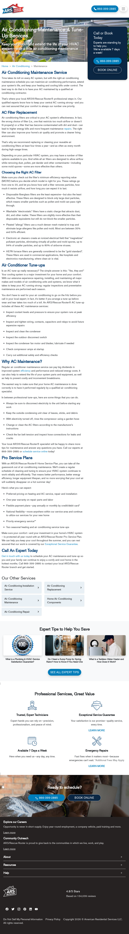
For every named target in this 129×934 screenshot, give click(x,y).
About (7, 857)
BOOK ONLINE (107, 70)
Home (5, 66)
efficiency (26, 370)
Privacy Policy (53, 919)
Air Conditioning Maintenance (13, 600)
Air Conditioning (21, 66)
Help (6, 873)
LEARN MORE (97, 730)
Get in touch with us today (16, 556)
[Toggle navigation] (123, 9)
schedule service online (35, 451)
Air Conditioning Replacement (56, 587)
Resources (9, 865)
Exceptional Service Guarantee (61, 543)
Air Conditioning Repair (17, 611)
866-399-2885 (107, 61)
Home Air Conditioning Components (59, 600)
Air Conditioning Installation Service (19, 587)
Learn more (9, 832)
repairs (67, 128)
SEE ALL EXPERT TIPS (64, 672)
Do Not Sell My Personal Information (23, 919)
